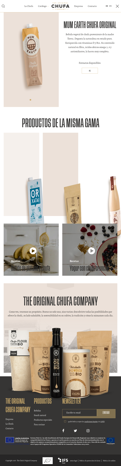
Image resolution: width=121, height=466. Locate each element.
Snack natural (40, 415)
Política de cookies (109, 461)
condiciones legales (90, 422)
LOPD (102, 422)
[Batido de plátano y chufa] (33, 253)
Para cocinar (39, 424)
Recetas (15, 261)
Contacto (92, 6)
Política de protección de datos (89, 461)
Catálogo (42, 6)
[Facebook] (63, 430)
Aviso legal (73, 461)
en (110, 6)
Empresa (78, 6)
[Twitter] (75, 430)
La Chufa (28, 6)
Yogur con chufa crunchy (89, 268)
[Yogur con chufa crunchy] (91, 253)
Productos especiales (43, 419)
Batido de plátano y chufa (30, 268)
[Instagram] (88, 430)
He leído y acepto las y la (87, 422)
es (107, 6)
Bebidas (37, 410)
